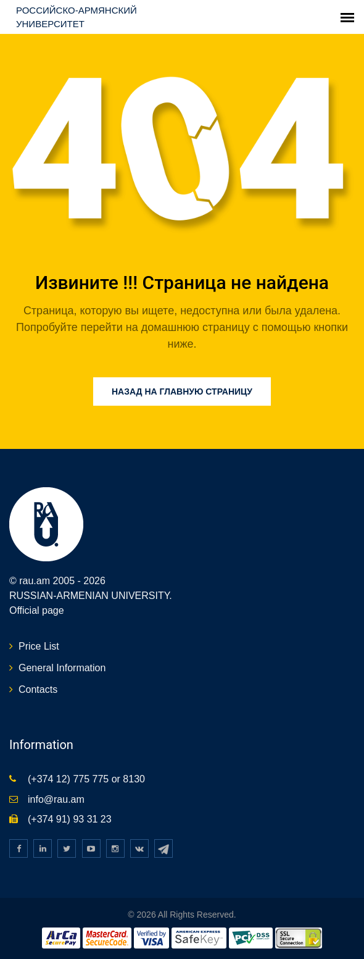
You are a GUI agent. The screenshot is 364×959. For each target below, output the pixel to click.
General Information (62, 668)
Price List (39, 646)
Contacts (38, 689)
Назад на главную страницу (182, 391)
